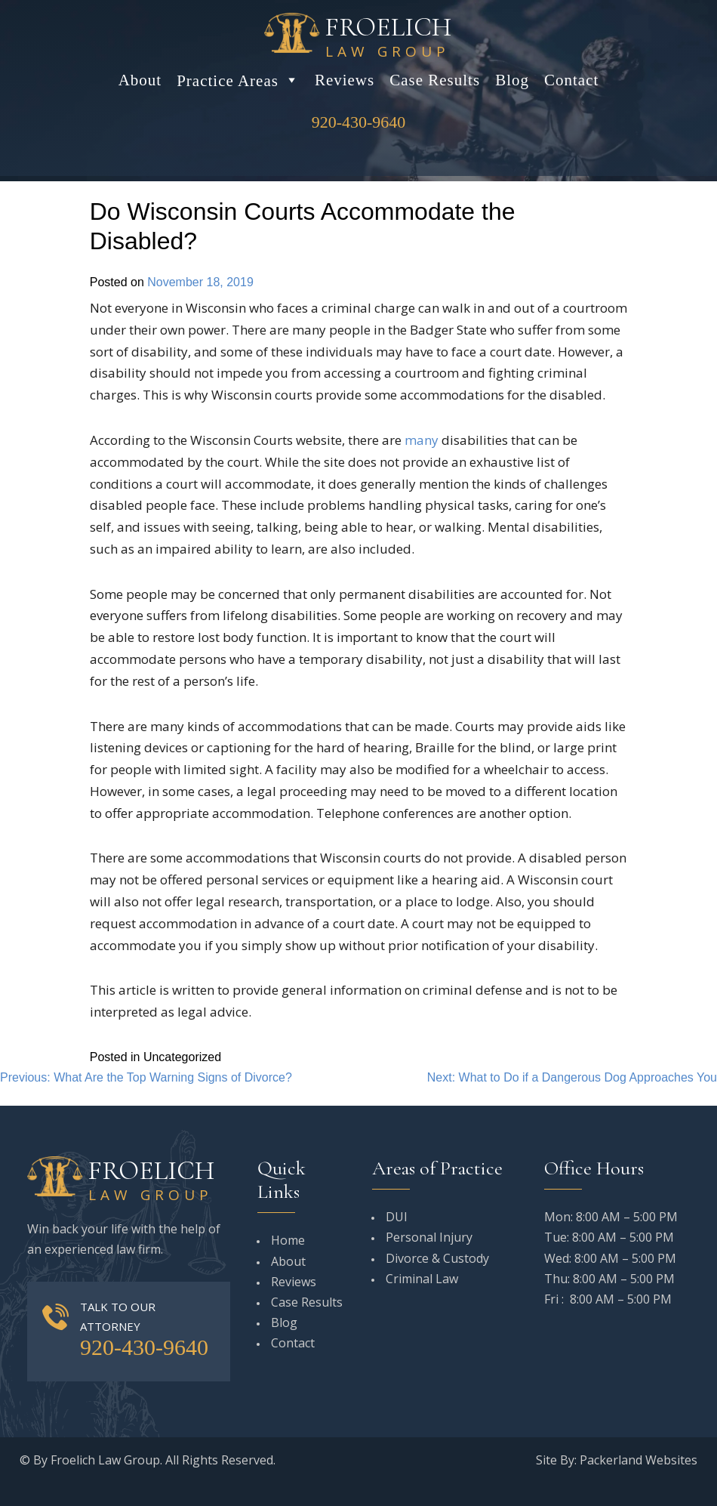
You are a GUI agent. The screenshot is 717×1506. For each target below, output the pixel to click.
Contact (571, 80)
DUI (397, 1216)
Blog (512, 80)
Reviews (344, 80)
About (140, 80)
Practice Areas (238, 80)
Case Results (434, 80)
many (422, 440)
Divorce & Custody (437, 1258)
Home (288, 1240)
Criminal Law (422, 1278)
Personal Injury (429, 1237)
